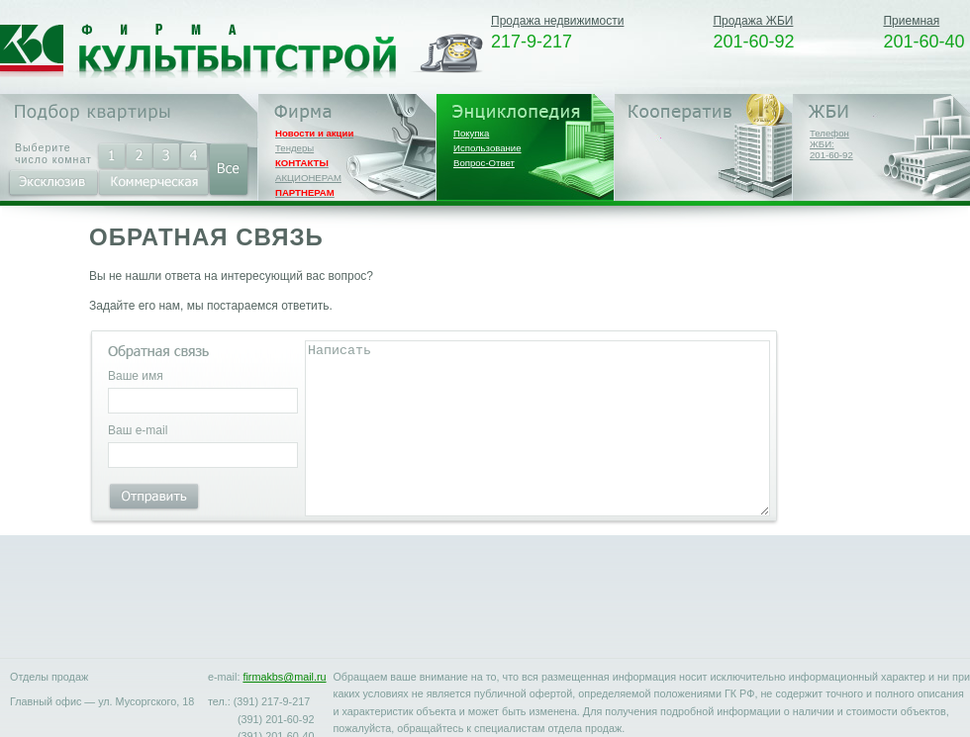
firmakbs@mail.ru (284, 677)
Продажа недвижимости (557, 21)
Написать (537, 428)
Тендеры (294, 147)
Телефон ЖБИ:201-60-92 (831, 144)
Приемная (911, 21)
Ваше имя (135, 376)
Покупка (471, 133)
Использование (487, 147)
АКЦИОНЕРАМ (308, 177)
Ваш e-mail (137, 430)
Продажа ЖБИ (753, 21)
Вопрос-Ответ (484, 162)
